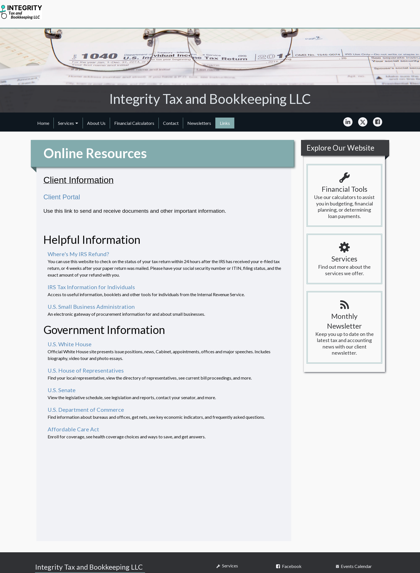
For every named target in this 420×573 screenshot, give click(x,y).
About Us (96, 123)
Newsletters (199, 123)
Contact (171, 123)
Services (66, 123)
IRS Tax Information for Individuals (91, 287)
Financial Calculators (134, 123)
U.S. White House (70, 344)
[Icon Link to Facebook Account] (377, 122)
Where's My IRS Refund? (78, 254)
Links (225, 123)
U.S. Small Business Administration (91, 306)
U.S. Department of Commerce (86, 409)
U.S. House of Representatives (86, 370)
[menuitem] (43, 123)
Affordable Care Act (73, 429)
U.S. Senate (62, 390)
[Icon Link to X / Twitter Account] (362, 122)
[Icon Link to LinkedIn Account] (347, 122)
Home (43, 123)
